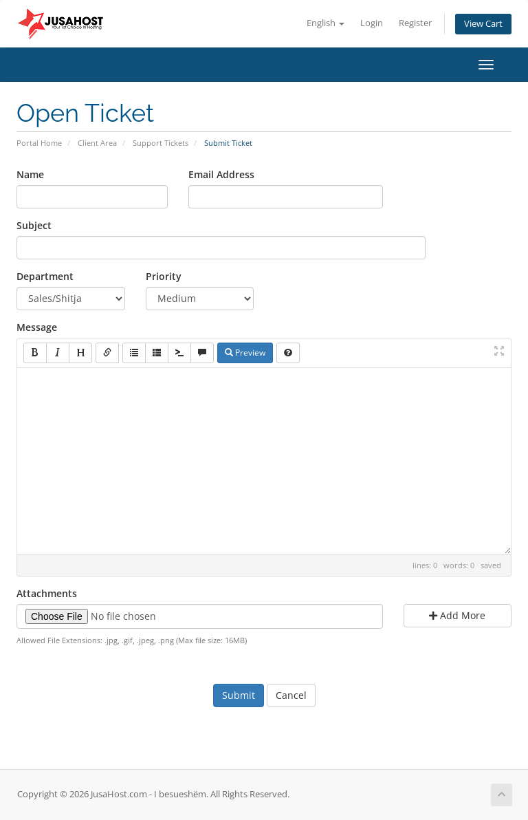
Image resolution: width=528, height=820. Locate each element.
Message (36, 327)
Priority (164, 276)
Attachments (46, 593)
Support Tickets (160, 143)
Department (45, 276)
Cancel (291, 695)
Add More (457, 615)
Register (415, 23)
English (325, 23)
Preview (245, 352)
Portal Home (39, 143)
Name (30, 174)
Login (371, 23)
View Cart (483, 24)
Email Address (221, 174)
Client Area (97, 143)
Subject (34, 225)
